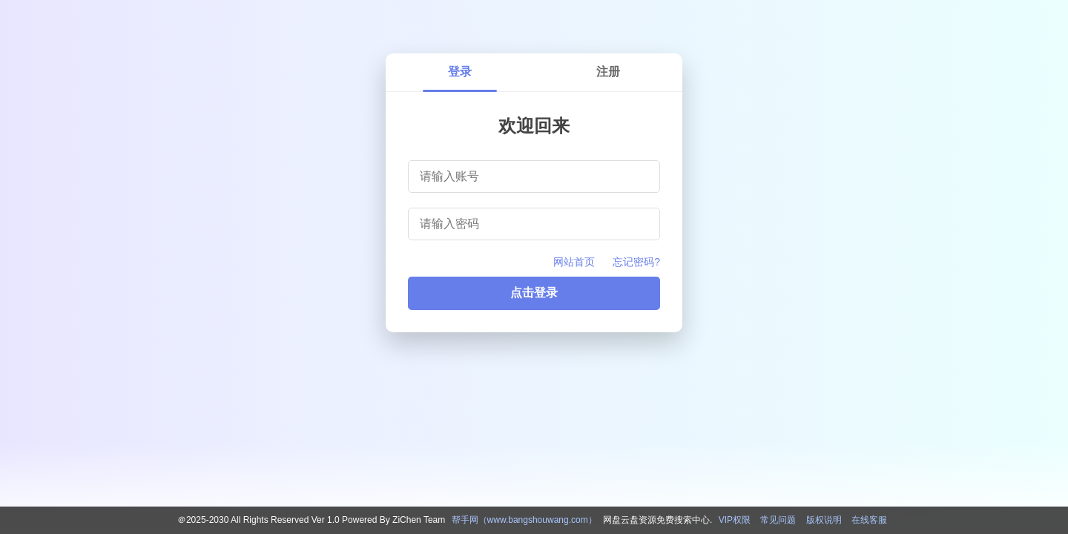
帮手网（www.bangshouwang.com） (524, 520)
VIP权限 (735, 520)
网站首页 (574, 262)
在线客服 (869, 520)
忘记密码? (636, 262)
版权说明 (824, 520)
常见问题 (778, 520)
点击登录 (534, 292)
